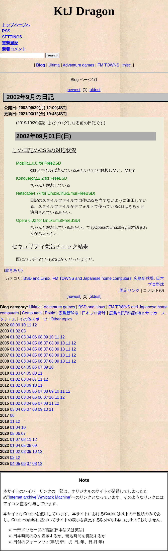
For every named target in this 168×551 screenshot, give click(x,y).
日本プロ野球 (94, 313)
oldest (95, 90)
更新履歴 (10, 43)
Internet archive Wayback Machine (39, 497)
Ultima (54, 65)
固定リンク (130, 290)
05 (34, 343)
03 (23, 331)
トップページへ (16, 25)
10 (23, 325)
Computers (32, 313)
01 (12, 331)
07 (46, 343)
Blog (40, 65)
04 (29, 337)
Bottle (50, 313)
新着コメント (14, 49)
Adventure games (78, 65)
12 (34, 325)
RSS (6, 31)
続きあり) (14, 270)
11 (29, 325)
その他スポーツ (33, 319)
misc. (127, 65)
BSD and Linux (36, 278)
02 (18, 331)
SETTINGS (12, 37)
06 (34, 337)
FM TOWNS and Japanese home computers (91, 278)
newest (74, 90)
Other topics (61, 319)
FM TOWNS (108, 65)
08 (12, 325)
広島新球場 (144, 278)
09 (18, 325)
